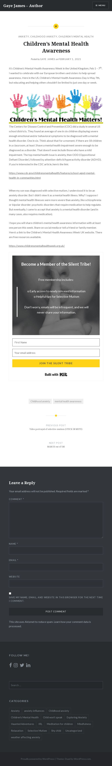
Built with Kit (56, 374)
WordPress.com (82, 758)
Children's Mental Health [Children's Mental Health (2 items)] (25, 717)
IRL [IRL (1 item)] (40, 723)
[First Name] (56, 342)
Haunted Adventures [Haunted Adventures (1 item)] (22, 723)
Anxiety (23, 36)
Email (13, 560)
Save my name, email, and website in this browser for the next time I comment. (56, 599)
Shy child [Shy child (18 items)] (56, 730)
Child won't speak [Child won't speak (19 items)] (52, 717)
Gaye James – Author (23, 5)
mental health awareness (68, 401)
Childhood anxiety (43, 36)
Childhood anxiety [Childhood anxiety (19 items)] (59, 710)
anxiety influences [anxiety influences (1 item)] (34, 710)
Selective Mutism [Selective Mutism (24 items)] (37, 730)
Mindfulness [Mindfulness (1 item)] (84, 723)
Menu (102, 5)
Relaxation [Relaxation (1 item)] (17, 730)
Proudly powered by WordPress (37, 758)
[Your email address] (56, 353)
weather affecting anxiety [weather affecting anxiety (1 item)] (25, 737)
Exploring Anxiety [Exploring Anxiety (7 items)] (77, 717)
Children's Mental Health (76, 36)
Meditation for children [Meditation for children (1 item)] (60, 723)
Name (13, 543)
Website (14, 576)
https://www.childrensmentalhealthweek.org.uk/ (37, 245)
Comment (16, 499)
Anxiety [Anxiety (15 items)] (15, 710)
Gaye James (47, 59)
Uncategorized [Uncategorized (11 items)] (73, 730)
